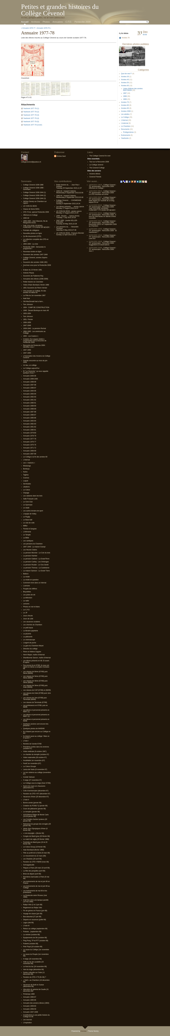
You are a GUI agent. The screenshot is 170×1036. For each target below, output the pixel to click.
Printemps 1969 (29, 994)
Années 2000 (126, 111)
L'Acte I (26, 741)
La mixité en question (30, 580)
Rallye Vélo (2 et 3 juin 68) (32, 905)
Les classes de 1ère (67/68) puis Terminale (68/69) (35, 698)
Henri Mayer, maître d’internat (34, 655)
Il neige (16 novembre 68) (32, 959)
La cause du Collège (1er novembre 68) (36, 950)
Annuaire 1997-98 (29, 385)
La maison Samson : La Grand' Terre (36, 571)
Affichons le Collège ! (96, 188)
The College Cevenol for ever (100, 156)
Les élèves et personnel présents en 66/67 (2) (36, 715)
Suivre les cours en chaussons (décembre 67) (34, 787)
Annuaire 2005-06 (29, 376)
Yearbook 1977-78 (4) (31, 118)
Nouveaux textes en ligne (32, 252)
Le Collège (125, 117)
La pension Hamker (30, 556)
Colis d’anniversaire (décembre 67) (35, 791)
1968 (125, 96)
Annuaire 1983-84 (29, 421)
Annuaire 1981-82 (29, 427)
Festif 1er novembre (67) (32, 763)
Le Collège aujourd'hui (31, 368)
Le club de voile (28, 523)
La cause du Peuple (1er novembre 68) (36, 955)
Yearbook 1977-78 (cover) (32, 125)
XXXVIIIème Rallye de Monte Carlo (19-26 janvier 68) (36, 815)
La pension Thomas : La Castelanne (36, 568)
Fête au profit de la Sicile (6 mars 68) (36, 853)
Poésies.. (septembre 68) (32, 932)
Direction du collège (30, 649)
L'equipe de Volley (29, 514)
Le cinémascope (29, 640)
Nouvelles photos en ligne (32, 233)
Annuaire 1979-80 (29, 433)
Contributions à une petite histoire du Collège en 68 (36, 1016)
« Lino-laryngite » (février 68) (33, 833)
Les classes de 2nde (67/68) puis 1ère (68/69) (37, 694)
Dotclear (84, 1031)
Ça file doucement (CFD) (32, 236)
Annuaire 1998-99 (29, 382)
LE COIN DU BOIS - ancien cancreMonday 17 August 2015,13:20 (68, 212)
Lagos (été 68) (28, 923)
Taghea (25, 475)
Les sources (27, 1020)
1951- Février (28, 319)
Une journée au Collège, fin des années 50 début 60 (34, 291)
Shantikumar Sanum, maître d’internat (37, 658)
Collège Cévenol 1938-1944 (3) (34, 198)
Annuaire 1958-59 (29, 1009)
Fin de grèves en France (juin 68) (35, 911)
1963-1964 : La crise (30, 244)
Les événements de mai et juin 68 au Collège (36, 887)
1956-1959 (27, 322)
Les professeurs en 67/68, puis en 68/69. (35, 706)
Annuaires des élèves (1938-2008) (35, 279)
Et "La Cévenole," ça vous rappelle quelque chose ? (35, 372)
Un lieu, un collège (30, 365)
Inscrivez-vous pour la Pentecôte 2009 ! (37, 266)
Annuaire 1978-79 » (44, 28)
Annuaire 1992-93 (29, 397)
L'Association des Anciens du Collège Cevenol (36, 357)
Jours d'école (28, 616)
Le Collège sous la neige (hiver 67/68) (37, 783)
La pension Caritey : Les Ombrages (36, 562)
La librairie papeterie (30, 631)
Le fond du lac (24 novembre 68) (35, 966)
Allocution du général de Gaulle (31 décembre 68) (36, 990)
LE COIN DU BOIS (30, 206)
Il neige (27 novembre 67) (32, 780)
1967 (125, 93)
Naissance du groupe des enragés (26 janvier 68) (37, 825)
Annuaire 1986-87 (29, 415)
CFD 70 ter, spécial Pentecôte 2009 (36, 212)
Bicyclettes (27, 592)
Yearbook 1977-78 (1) (31, 108)
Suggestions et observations (99, 245)
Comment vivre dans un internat (34, 583)
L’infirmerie (27, 532)
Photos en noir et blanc (31, 607)
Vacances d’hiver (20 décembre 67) (36, 797)
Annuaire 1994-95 (29, 391)
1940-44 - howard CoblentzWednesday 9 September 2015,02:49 (69, 196)
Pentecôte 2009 (83, 22)
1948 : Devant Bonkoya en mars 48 (36, 310)
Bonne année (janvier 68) (32, 803)
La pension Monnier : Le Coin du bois (36, 553)
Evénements (125, 135)
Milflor (25, 526)
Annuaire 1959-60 (29, 1006)
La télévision (27, 598)
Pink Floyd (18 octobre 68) (32, 947)
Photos (46, 22)
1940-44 (26, 218)
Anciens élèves (94, 174)
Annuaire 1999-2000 (30, 379)
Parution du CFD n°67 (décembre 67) (36, 794)
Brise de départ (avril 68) (32, 874)
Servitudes (27, 484)
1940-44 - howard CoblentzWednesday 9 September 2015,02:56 (69, 192)
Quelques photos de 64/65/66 (33, 729)
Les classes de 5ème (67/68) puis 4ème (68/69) (35, 677)
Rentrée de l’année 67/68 (32, 744)
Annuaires (57, 22)
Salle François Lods (30, 499)
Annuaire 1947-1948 (30, 1012)
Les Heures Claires (30, 550)
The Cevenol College (97, 168)
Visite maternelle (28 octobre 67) (35, 757)
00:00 (145, 35)
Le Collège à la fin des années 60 (35, 457)
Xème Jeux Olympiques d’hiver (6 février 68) (35, 829)
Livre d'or (92, 238)
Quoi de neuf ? (126, 74)
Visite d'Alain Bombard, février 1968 (36, 285)
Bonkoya (26, 469)
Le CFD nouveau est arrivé (98, 194)
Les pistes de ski (29, 595)
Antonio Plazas (28, 273)
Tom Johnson (28, 304)
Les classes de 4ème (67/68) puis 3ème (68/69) (35, 681)
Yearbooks (125, 138)
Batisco (25, 574)
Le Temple (27, 535)
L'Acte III (26, 926)
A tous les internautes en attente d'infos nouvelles (102, 216)
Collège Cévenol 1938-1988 (33, 185)
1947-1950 (27, 350)
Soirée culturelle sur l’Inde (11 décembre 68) (34, 973)
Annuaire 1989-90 (29, 406)
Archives (35, 22)
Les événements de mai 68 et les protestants (35, 891)
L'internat (124, 120)
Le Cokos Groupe (29, 766)
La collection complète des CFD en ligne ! (35, 240)
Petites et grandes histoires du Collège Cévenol (60, 10)
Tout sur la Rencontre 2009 (99, 162)
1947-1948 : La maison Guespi (34, 547)
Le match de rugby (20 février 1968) (36, 839)
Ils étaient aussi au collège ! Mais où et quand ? (36, 737)
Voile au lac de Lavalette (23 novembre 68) (33, 962)
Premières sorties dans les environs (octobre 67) (36, 747)
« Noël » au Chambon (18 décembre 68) (36, 981)
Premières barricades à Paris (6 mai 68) (36, 877)
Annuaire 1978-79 (29, 436)
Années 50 (125, 83)
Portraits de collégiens (31, 230)
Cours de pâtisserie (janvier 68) (34, 809)
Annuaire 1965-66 (29, 1000)
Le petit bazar (28, 628)
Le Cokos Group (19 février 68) (34, 847)
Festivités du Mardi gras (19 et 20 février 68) (35, 843)
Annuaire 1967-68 (29, 454)
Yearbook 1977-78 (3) (31, 115)
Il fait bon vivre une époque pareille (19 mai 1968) (35, 901)
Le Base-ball (27, 520)
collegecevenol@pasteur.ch (31, 162)
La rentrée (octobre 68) (31, 935)
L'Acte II (26, 800)
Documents (125, 129)
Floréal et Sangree (30, 529)
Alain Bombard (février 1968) (33, 850)
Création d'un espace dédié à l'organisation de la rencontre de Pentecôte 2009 (34, 340)
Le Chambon (125, 126)
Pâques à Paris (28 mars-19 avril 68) (36, 868)
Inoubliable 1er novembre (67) (34, 760)
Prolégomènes (128, 132)
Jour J (91, 251)
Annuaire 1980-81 (29, 430)
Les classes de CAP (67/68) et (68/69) (37, 690)
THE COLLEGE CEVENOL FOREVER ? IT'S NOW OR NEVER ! (36, 226)
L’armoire (26, 586)
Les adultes (125, 114)
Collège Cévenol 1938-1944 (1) (34, 192)
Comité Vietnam (29, 777)
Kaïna (25, 472)
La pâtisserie (27, 637)
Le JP (25, 613)
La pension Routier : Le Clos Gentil (35, 565)
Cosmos (26, 478)
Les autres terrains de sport (33, 511)
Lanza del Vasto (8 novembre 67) (35, 769)
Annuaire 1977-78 (29, 439)
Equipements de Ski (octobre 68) (35, 938)
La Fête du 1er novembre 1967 (34, 295)
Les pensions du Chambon (33, 544)
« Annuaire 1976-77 (28, 28)
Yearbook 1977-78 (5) (31, 122)
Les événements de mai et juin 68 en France (36, 882)
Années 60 (125, 86)
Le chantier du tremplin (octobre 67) (36, 754)
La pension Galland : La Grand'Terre (36, 559)
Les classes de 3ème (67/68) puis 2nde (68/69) (35, 686)
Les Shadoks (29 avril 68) (32, 859)
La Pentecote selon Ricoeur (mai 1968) (35, 896)
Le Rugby (26, 517)
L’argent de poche (29, 643)
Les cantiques (28, 541)
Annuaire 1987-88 (29, 412)
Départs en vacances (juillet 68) (34, 920)
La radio (26, 601)
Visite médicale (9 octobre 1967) (35, 751)
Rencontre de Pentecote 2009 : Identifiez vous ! (34, 346)
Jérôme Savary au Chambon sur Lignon (35, 202)
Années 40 (125, 80)
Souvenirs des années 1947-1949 (35, 255)
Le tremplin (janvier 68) (31, 812)
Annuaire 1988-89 (29, 409)
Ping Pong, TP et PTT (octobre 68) (35, 941)
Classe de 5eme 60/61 (31, 209)
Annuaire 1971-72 (29, 448)
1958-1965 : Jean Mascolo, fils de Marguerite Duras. (35, 222)
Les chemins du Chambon (32, 625)
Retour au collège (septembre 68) (35, 929)
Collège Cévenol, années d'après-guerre (35, 258)
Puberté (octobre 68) (30, 944)
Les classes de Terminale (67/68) (35, 702)
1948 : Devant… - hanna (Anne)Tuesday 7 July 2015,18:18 (67, 216)
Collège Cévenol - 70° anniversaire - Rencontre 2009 (102, 185)
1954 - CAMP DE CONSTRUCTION (36, 307)
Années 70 (125, 38)
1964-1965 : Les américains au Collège (34, 332)
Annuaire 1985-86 (29, 418)
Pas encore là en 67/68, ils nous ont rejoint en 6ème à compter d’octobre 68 (36, 667)
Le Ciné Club (28, 502)
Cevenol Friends (95, 177)
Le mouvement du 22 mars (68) (34, 856)
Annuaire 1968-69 (29, 451)
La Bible (26, 538)
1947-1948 (27, 325)
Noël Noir (26, 298)
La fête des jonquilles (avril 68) (34, 871)
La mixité (26, 577)
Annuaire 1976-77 (29, 442)
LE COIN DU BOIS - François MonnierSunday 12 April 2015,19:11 (70, 234)
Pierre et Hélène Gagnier (32, 652)
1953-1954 (27, 313)
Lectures (26, 604)
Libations (26, 487)
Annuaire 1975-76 (29, 445)
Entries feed (61, 156)
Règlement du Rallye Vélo (32, 908)
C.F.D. (68, 22)
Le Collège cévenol (96, 165)
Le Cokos (26, 490)
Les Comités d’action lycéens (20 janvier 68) (35, 820)
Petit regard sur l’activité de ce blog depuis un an (101, 201)
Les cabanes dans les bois (32, 496)
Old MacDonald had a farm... (33, 301)
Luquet (25, 481)
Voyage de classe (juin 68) (32, 914)
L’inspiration (27, 1023)
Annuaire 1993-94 (29, 394)
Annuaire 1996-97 (29, 388)
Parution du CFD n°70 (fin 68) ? (34, 977)
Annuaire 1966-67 (29, 997)
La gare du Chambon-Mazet (33, 646)
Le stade (26, 508)
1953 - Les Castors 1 (30, 336)
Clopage (26, 493)
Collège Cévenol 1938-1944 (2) (34, 195)
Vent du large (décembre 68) (33, 969)
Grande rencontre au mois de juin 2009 (35, 361)
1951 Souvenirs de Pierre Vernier (35, 288)
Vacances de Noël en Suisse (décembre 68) (33, 985)
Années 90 (125, 108)
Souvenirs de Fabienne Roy (33, 276)
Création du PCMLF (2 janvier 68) (35, 806)
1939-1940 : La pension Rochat (34, 328)
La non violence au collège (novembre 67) (37, 773)
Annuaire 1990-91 (29, 403)
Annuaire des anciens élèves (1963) (36, 1003)
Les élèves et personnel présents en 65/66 (36, 720)
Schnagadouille (28, 865)
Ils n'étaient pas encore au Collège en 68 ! (36, 732)
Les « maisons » (29, 463)
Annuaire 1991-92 (29, 400)
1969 (125, 99)
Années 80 (125, 105)
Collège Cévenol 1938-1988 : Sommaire (33, 188)
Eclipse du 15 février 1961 (32, 270)
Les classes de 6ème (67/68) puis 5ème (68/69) (35, 672)
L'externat (124, 123)
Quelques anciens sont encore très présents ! (35, 725)
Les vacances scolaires (31, 622)
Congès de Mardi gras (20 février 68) (36, 836)
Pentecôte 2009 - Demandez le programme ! (34, 248)
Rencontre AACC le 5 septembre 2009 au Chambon (103, 225)
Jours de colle (28, 619)
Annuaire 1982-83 (29, 424)
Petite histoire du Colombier (33, 282)
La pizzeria (27, 634)
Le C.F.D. (26, 610)
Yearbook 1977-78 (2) (31, 112)
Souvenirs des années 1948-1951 (35, 262)
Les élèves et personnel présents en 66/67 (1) (36, 711)
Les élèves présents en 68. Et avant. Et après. (36, 661)
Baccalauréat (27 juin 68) (32, 917)
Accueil (24, 22)
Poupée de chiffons (30, 589)
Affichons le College (30, 215)
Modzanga (27, 466)
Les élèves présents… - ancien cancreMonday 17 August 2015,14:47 (70, 207)
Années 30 (125, 77)
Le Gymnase (27, 505)
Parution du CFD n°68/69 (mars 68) (36, 862)
